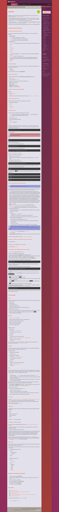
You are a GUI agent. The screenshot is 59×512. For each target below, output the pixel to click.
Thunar (38, 440)
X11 (35, 158)
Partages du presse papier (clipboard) (46, 23)
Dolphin (10, 442)
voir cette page (36, 96)
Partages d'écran (45, 26)
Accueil (9, 4)
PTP (21, 406)
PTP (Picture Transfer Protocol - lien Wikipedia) (20, 402)
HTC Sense (36, 22)
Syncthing (11, 58)
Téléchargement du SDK (15, 496)
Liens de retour (44, 69)
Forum (20, 4)
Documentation (14, 4)
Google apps (31, 22)
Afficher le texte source (45, 65)
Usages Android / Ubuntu (45, 17)
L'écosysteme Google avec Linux (15, 498)
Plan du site (44, 61)
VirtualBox (16, 233)
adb (22, 253)
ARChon (10, 208)
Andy (11, 234)
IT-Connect (27, 233)
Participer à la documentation (46, 73)
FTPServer (18, 378)
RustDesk (10, 121)
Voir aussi (43, 51)
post (37, 378)
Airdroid (10, 106)
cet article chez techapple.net (28, 238)
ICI (14, 237)
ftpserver (11, 377)
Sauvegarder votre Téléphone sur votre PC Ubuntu (46, 35)
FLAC (16, 481)
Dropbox (44, 41)
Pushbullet (11, 50)
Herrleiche (20, 501)
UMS (11, 38)
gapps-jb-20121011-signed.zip (21, 229)
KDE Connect (12, 57)
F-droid (16, 20)
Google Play (29, 19)
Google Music (14, 79)
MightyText (11, 108)
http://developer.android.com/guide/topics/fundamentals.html (20, 494)
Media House (14, 464)
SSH (27, 126)
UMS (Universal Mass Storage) (46, 46)
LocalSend (12, 44)
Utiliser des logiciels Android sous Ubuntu (46, 28)
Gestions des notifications (46, 25)
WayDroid (21, 205)
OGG (11, 481)
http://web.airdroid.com (19, 333)
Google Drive (12, 49)
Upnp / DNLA (17, 80)
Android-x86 (12, 233)
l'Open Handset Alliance (20, 16)
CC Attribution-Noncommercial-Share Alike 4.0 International (34, 510)
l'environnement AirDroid (13, 321)
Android (31, 96)
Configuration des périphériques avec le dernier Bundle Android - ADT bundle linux (23, 497)
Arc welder (13, 208)
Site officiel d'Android (14, 493)
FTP (10, 46)
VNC (22, 127)
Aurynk (11, 115)
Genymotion (12, 209)
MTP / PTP (11, 39)
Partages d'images (45, 20)
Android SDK (16, 248)
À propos (24, 4)
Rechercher (51, 6)
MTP (19, 406)
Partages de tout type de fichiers (46, 19)
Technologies (44, 37)
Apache (19, 21)
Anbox (10, 192)
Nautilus (29, 388)
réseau (15, 42)
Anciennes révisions (45, 68)
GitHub (13, 117)
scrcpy (30, 115)
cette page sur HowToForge (22, 206)
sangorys (23, 501)
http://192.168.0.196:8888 (23, 346)
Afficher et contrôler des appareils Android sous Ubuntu (46, 30)
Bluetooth (11, 62)
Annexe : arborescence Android (45, 49)
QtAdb (11, 54)
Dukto (12, 53)
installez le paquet (11, 405)
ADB (10, 41)
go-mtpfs (16, 405)
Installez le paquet (12, 253)
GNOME (10, 116)
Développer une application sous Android (46, 33)
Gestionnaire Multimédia (45, 60)
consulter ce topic (17, 442)
